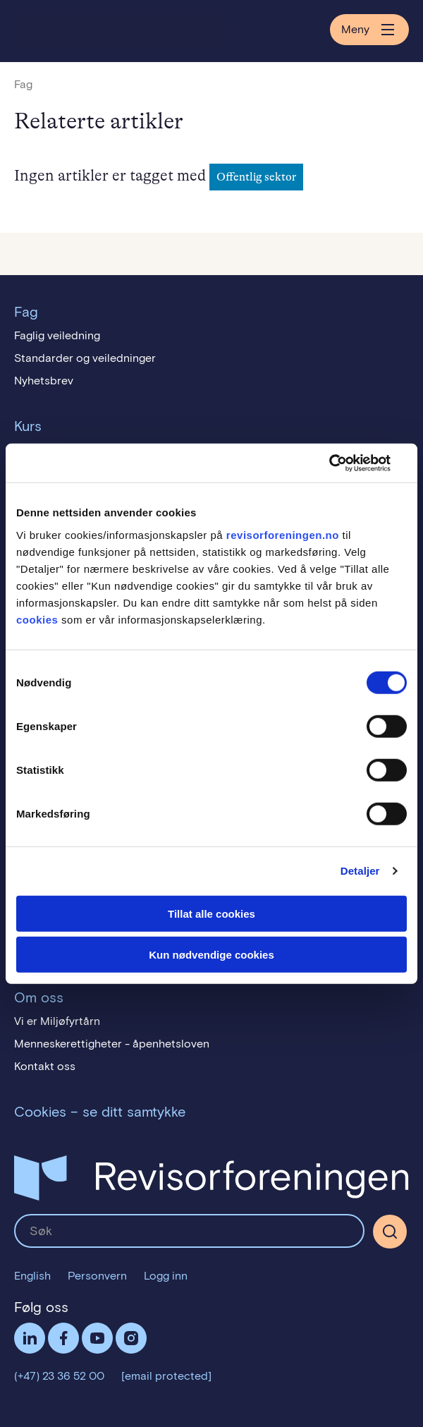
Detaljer (360, 871)
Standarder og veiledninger (85, 358)
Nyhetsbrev (43, 380)
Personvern (97, 1275)
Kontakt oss (44, 1066)
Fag (23, 84)
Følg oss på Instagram (131, 1338)
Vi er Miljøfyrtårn (57, 1021)
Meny (369, 30)
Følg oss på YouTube (97, 1338)
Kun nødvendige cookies (211, 955)
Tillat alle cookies (211, 913)
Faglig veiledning (57, 335)
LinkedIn (29, 1338)
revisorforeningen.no (282, 534)
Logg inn (166, 1275)
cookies (37, 619)
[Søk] (390, 1232)
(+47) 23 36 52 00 (59, 1376)
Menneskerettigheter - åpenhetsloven (111, 1043)
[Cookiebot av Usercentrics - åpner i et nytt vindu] (345, 463)
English (32, 1275)
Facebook (63, 1338)
